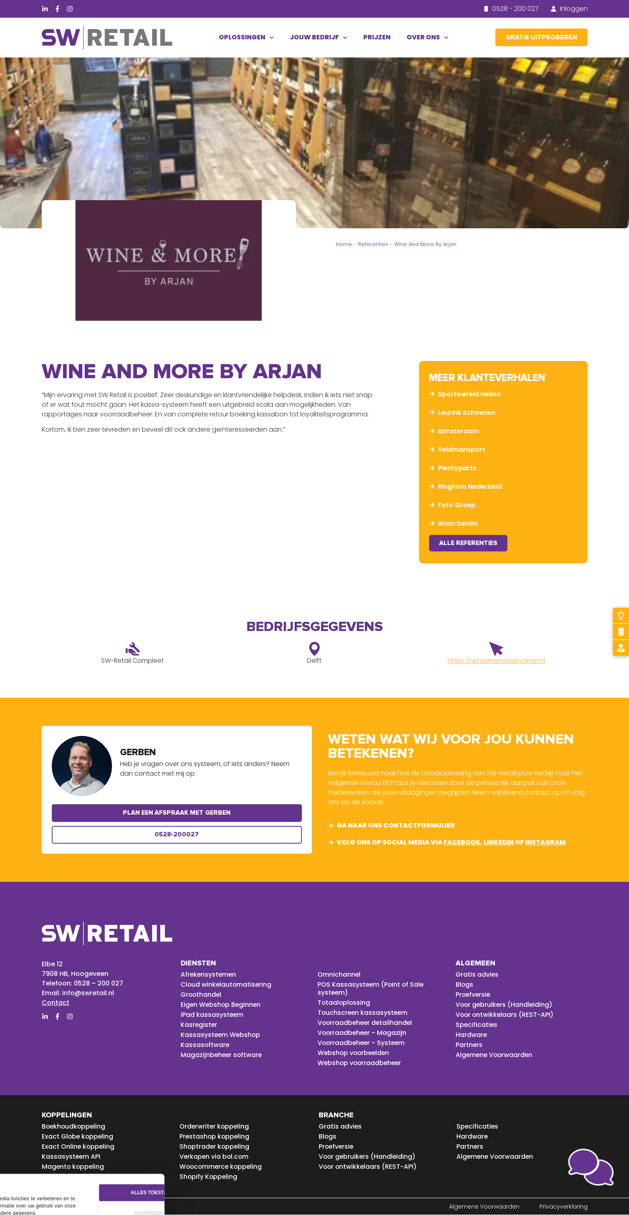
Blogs (465, 985)
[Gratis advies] (621, 648)
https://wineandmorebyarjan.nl (496, 661)
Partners (469, 1045)
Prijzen (377, 37)
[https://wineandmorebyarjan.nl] (496, 649)
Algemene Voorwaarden (495, 1055)
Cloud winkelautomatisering (227, 985)
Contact (55, 1002)
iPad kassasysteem (212, 1015)
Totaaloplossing (344, 1003)
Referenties (373, 244)
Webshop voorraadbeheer (361, 1063)
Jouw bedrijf (318, 37)
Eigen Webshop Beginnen (222, 1005)
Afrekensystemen (209, 975)
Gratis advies (477, 975)
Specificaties (477, 1025)
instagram (545, 842)
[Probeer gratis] (621, 616)
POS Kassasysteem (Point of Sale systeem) (371, 989)
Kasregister (199, 1025)
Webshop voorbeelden (355, 1053)
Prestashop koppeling (215, 1137)
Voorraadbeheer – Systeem (363, 1043)
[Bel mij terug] (621, 632)
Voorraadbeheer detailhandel (366, 1023)
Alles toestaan (251, 1159)
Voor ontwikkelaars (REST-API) (505, 1015)
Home (344, 244)
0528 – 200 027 (98, 983)
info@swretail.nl (88, 993)
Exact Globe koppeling (78, 1137)
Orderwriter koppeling (214, 1127)
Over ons (427, 37)
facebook (462, 842)
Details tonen (31, 1197)
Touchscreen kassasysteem (363, 1013)
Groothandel (201, 995)
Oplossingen (246, 37)
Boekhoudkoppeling (74, 1127)
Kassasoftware (205, 1045)
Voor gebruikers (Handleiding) (505, 1005)
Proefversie (474, 995)
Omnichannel (339, 975)
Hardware (471, 1035)
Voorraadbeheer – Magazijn (363, 1033)
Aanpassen (252, 1180)
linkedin (499, 842)
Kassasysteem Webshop (221, 1035)
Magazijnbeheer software (222, 1055)
